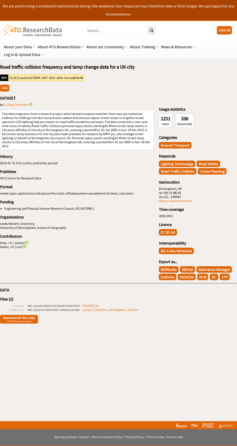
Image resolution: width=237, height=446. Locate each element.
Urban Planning (212, 171)
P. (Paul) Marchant (16, 105)
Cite (5, 88)
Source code (174, 437)
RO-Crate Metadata (176, 251)
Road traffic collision (177, 171)
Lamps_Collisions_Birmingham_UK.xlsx (110, 310)
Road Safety (208, 164)
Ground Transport (175, 145)
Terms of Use (155, 437)
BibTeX (187, 269)
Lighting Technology (177, 164)
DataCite (187, 277)
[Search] (115, 30)
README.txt (90, 306)
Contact (84, 437)
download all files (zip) (19, 318)
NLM (202, 277)
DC (214, 277)
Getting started (65, 437)
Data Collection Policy (107, 437)
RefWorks (169, 269)
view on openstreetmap (175, 201)
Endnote (167, 277)
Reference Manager (214, 269)
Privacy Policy (134, 437)
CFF (225, 277)
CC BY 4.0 (168, 232)
